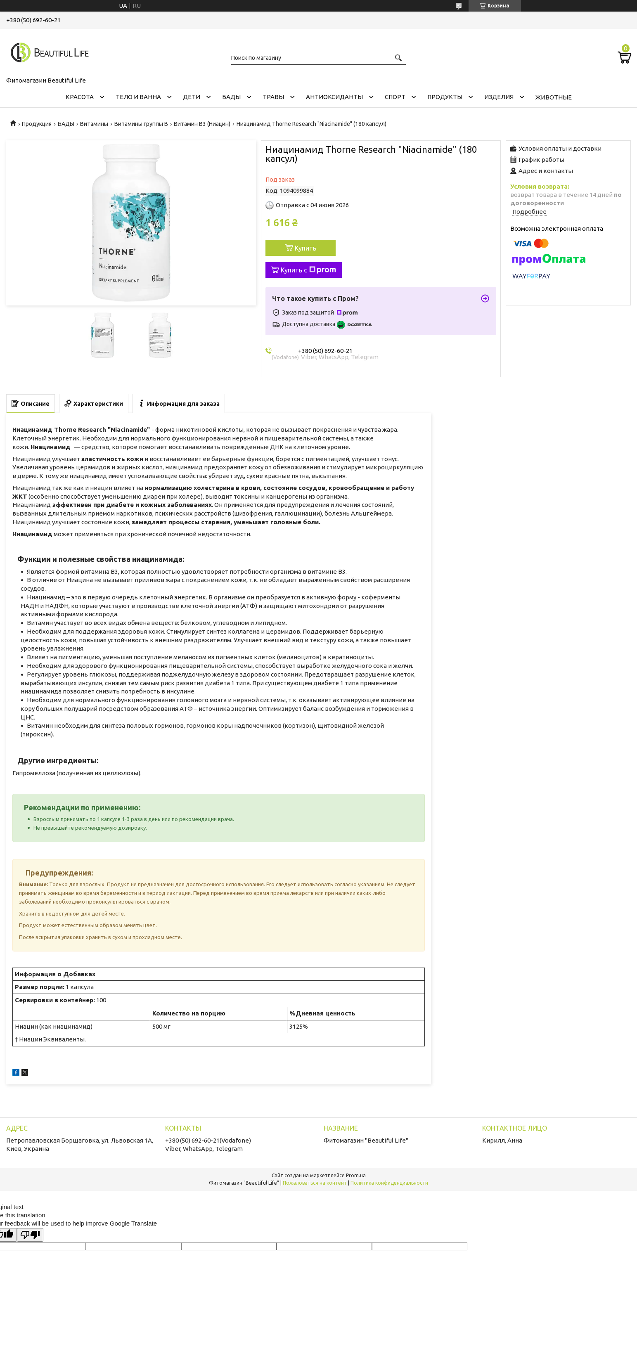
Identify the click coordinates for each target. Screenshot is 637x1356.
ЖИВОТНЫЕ (553, 97)
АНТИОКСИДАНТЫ (334, 96)
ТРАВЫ (273, 96)
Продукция (37, 124)
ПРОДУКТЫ (444, 96)
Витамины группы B (141, 124)
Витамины (94, 124)
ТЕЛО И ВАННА (138, 96)
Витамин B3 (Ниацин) (202, 124)
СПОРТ (395, 96)
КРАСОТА (80, 96)
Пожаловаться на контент (315, 1183)
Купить (305, 248)
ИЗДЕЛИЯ (499, 96)
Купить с (308, 270)
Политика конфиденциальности (389, 1183)
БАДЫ (231, 96)
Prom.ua (356, 1175)
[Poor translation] (30, 1235)
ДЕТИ (191, 96)
